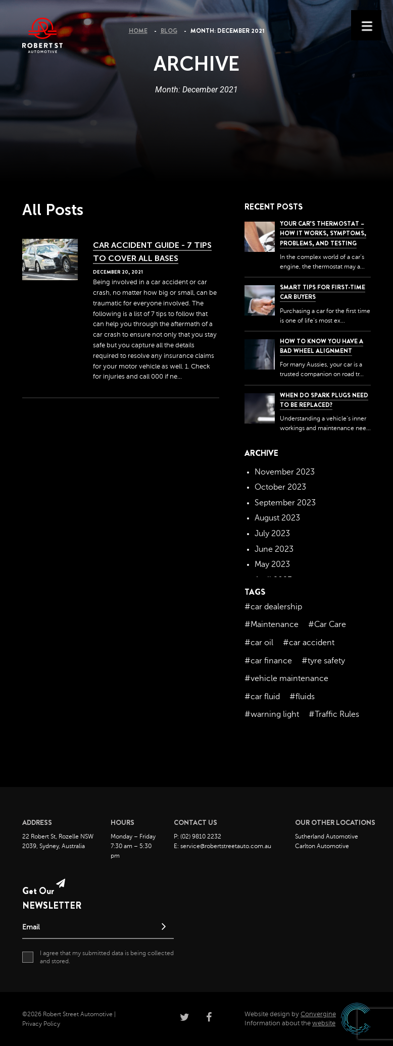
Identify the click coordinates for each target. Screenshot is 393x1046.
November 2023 (285, 472)
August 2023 (277, 517)
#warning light (271, 714)
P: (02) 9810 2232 (197, 836)
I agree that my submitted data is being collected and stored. (98, 957)
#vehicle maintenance (286, 678)
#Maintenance (271, 624)
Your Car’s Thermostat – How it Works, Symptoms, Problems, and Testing (323, 233)
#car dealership (273, 606)
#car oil (258, 642)
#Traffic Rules (334, 714)
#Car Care (327, 624)
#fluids (302, 696)
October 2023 (280, 487)
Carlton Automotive (322, 846)
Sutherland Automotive (326, 836)
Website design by (290, 1014)
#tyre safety (323, 660)
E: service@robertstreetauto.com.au (222, 846)
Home (138, 30)
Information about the (289, 1023)
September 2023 (285, 502)
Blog (169, 30)
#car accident (308, 642)
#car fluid (262, 696)
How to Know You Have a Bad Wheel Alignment (321, 346)
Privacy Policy (41, 1023)
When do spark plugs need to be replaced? (324, 400)
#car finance (268, 660)
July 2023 (272, 533)
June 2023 (274, 549)
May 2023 (272, 564)
